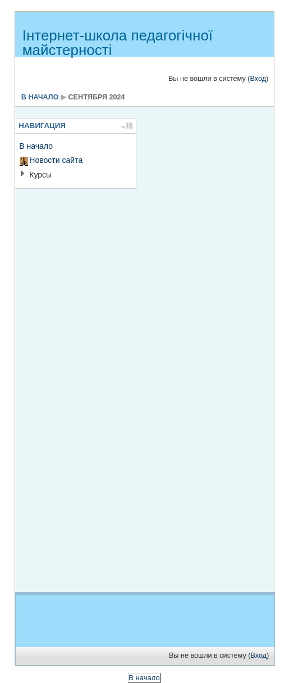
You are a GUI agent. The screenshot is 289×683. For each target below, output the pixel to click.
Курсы (40, 174)
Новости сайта (55, 160)
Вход (258, 79)
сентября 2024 (96, 97)
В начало (40, 97)
